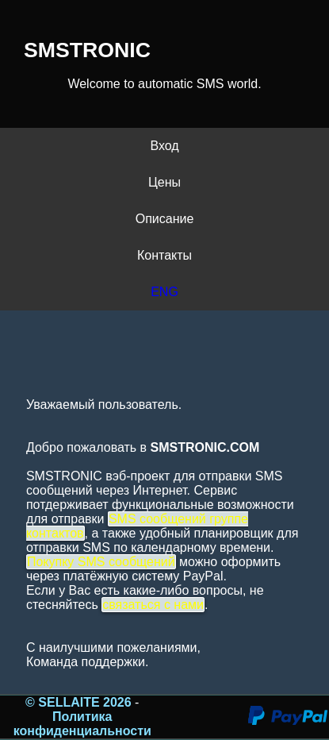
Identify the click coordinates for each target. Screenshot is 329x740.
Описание (165, 218)
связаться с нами (153, 604)
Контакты (164, 255)
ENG (164, 292)
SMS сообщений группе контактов (137, 526)
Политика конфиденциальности (82, 724)
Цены (164, 182)
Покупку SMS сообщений (101, 561)
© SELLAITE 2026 (80, 702)
